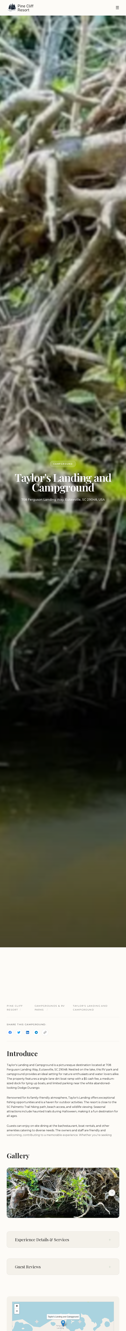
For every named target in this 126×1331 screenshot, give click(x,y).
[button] (63, 1323)
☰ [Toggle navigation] (117, 7)
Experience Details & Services (42, 1239)
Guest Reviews (28, 1266)
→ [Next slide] (112, 1192)
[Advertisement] (63, 972)
